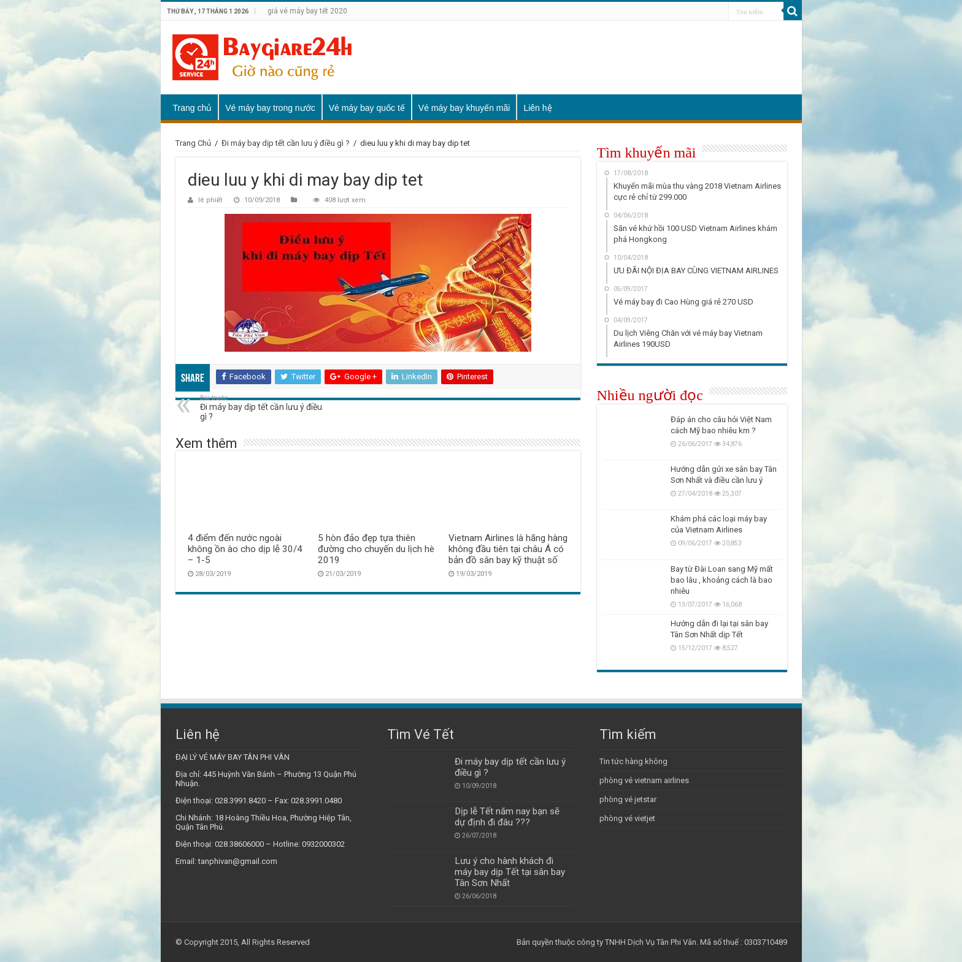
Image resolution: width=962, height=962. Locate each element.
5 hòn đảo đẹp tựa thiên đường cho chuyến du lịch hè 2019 (376, 549)
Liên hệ (537, 108)
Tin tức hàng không (633, 761)
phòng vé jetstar (627, 799)
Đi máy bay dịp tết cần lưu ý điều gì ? (285, 143)
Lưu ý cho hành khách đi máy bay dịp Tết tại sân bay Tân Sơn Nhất (510, 871)
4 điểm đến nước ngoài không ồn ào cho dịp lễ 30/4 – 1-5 (245, 549)
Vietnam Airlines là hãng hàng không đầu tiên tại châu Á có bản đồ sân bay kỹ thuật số (508, 549)
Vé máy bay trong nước (270, 108)
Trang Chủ (193, 143)
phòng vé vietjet (627, 818)
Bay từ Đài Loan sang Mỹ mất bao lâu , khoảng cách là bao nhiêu (722, 580)
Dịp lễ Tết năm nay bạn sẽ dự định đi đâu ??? (507, 817)
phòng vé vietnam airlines (644, 780)
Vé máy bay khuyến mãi (464, 108)
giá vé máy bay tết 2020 (307, 11)
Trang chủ (192, 108)
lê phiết (210, 200)
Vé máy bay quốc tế (367, 108)
